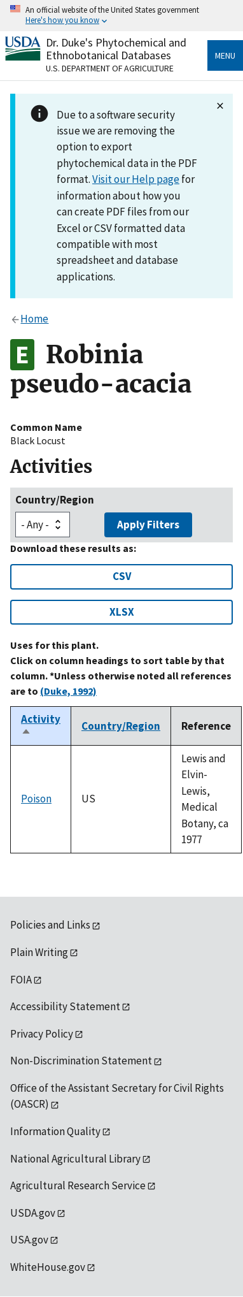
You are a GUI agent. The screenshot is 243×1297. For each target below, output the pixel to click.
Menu (225, 55)
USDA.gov (32, 1213)
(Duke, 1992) (68, 691)
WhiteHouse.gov (47, 1267)
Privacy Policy (41, 1034)
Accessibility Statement (65, 1006)
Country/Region (54, 500)
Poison (36, 799)
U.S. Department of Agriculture (110, 68)
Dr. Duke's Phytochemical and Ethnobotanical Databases (116, 48)
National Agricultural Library (75, 1159)
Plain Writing (39, 952)
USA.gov (29, 1240)
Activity (40, 726)
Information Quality (55, 1131)
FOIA (21, 980)
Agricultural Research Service (78, 1185)
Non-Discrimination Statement (81, 1061)
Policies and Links (50, 925)
